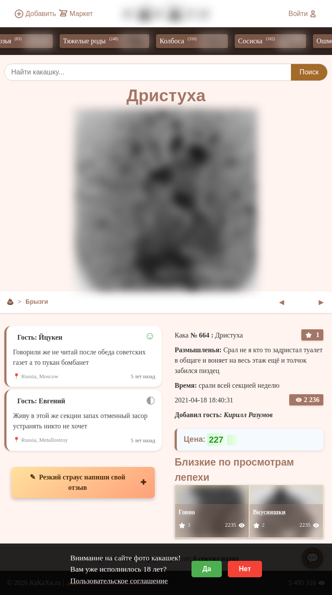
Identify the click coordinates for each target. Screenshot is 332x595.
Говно (187, 511)
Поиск (309, 72)
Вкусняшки (269, 511)
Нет (245, 568)
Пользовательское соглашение (119, 580)
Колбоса (196, 41)
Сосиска (274, 41)
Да (206, 568)
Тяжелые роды (108, 41)
